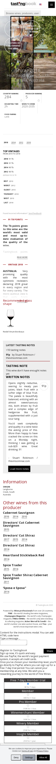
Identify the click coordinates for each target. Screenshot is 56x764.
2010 (29, 142)
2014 (13, 142)
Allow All (43, 757)
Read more (22, 257)
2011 (6, 581)
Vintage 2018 (15, 264)
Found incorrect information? (22, 213)
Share (50, 652)
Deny (16, 757)
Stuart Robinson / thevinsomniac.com (20, 356)
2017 (6, 539)
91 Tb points (15, 219)
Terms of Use (27, 751)
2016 (6, 516)
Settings (29, 757)
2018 (6, 142)
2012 (21, 142)
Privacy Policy (42, 751)
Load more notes (19, 468)
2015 (6, 529)
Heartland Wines (22, 75)
